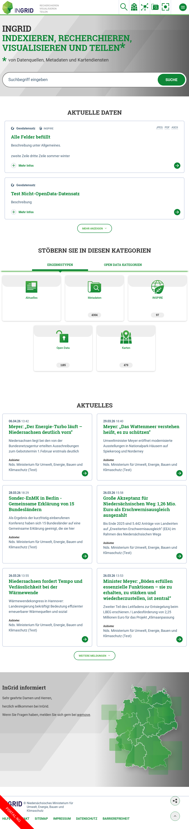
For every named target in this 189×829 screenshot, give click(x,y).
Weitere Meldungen (94, 655)
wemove (83, 715)
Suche (171, 79)
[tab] (60, 265)
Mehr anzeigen (94, 228)
